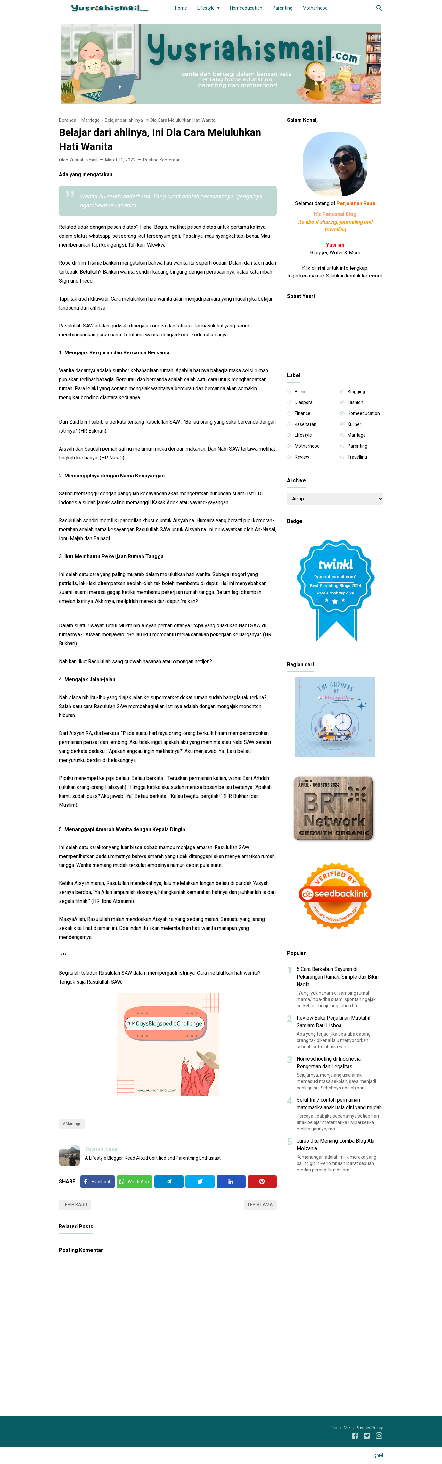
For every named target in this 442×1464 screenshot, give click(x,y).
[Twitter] (134, 1181)
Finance (302, 413)
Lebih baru (75, 1204)
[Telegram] (169, 1181)
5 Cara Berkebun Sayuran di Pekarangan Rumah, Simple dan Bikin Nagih (338, 977)
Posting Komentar (161, 159)
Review (302, 456)
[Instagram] (379, 1437)
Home (181, 8)
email (375, 276)
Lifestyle (206, 8)
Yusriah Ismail (102, 1149)
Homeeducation (246, 8)
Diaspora (304, 402)
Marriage (73, 1123)
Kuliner (354, 424)
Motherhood (315, 8)
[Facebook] (97, 1181)
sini (321, 268)
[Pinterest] (262, 1181)
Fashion (355, 402)
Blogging (356, 391)
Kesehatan (305, 424)
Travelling (357, 456)
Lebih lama (260, 1204)
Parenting (282, 8)
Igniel (378, 1455)
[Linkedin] (231, 1181)
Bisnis (301, 391)
